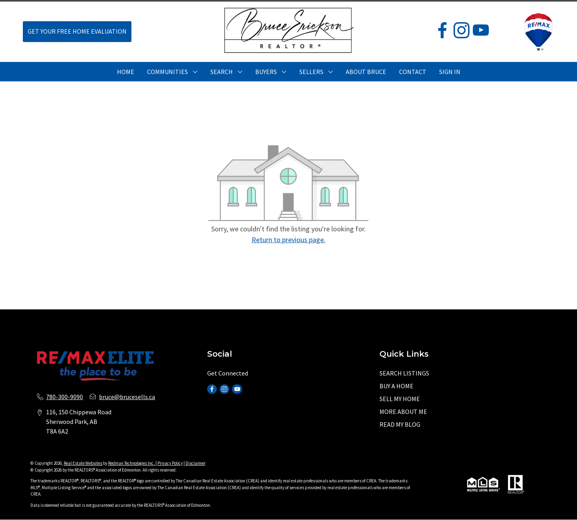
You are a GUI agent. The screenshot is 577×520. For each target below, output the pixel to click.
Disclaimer (196, 463)
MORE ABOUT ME (403, 412)
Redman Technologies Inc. (131, 463)
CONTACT (412, 72)
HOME (125, 72)
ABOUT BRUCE (366, 72)
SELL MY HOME (399, 399)
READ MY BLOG (399, 424)
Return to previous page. (288, 239)
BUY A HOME (396, 386)
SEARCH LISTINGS (404, 373)
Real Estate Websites (83, 463)
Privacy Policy (170, 463)
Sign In (449, 72)
